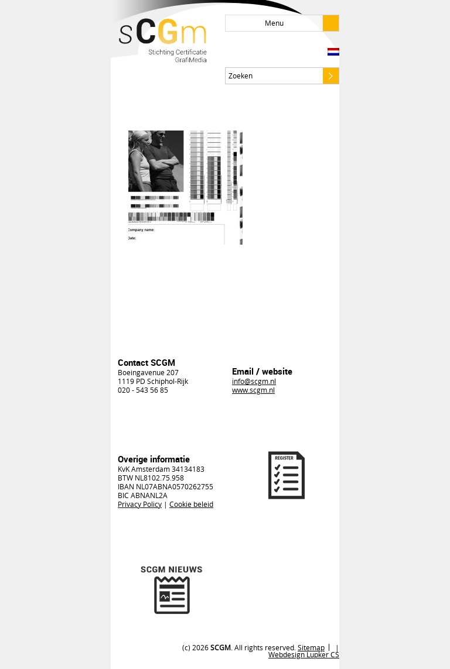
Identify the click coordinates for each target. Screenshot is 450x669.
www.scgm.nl (253, 389)
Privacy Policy (140, 504)
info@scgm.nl (254, 381)
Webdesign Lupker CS (303, 654)
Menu (302, 23)
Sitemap (311, 647)
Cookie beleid (191, 504)
